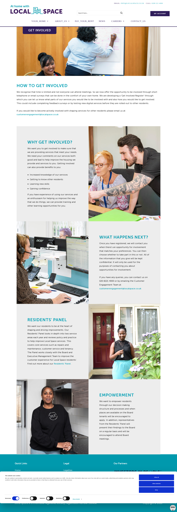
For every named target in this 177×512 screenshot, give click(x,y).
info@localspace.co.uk (132, 3)
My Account (160, 13)
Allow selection (156, 492)
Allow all (156, 486)
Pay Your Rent (21, 478)
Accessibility (69, 474)
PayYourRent (84, 21)
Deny (156, 498)
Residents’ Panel (62, 363)
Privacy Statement (72, 478)
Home (18, 470)
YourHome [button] (38, 21)
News (102, 21)
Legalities (67, 470)
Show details (76, 508)
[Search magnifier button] (121, 12)
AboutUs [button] (61, 21)
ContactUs (138, 21)
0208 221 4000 (157, 3)
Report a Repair (22, 474)
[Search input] (98, 12)
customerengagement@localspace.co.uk (38, 114)
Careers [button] (116, 21)
